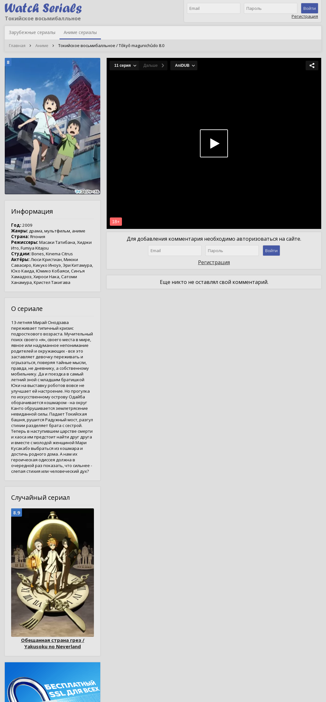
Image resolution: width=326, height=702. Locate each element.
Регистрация (305, 16)
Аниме (41, 45)
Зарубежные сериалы (32, 32)
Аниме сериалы (80, 32)
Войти (309, 8)
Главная (17, 45)
